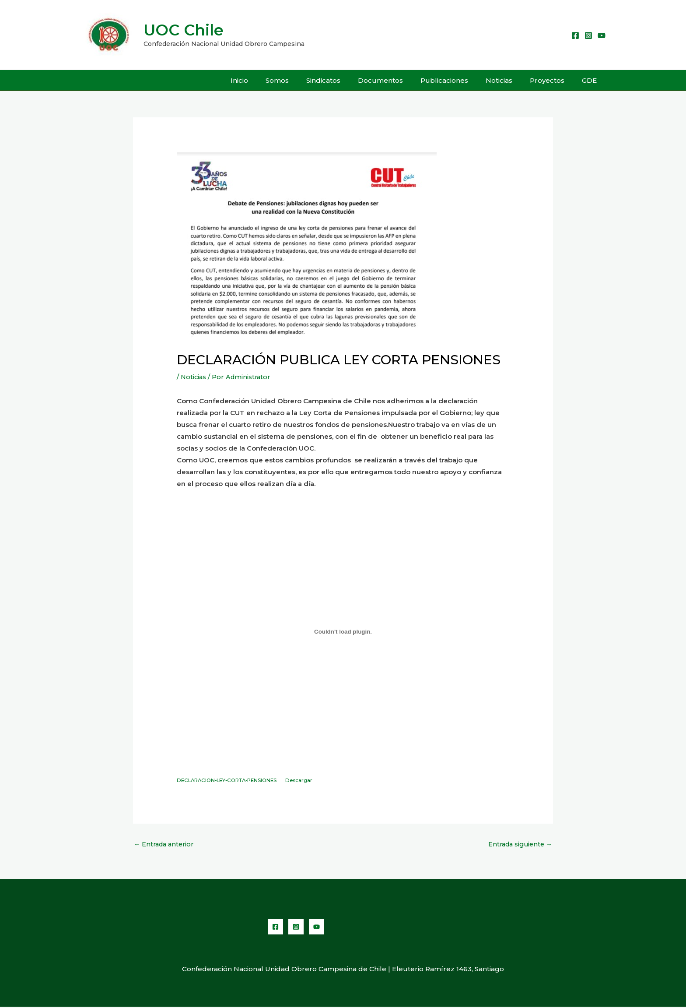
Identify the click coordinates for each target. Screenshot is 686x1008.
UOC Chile (184, 30)
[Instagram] (588, 35)
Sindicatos (347, 80)
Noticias (510, 80)
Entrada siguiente (518, 845)
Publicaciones (459, 80)
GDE (591, 80)
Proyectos (553, 80)
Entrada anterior (166, 845)
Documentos (400, 80)
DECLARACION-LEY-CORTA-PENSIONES (231, 780)
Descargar (308, 780)
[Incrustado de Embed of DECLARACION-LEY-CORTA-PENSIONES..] (343, 631)
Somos (305, 80)
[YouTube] (602, 35)
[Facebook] (575, 35)
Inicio (272, 80)
